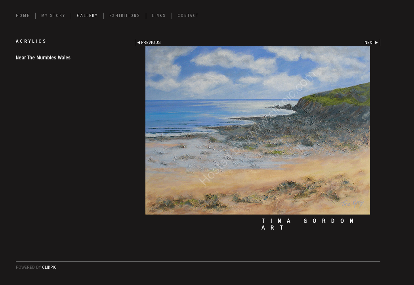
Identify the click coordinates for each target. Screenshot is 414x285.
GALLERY (87, 15)
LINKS (159, 15)
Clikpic (49, 267)
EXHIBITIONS (124, 15)
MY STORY (53, 15)
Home (23, 15)
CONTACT (188, 15)
